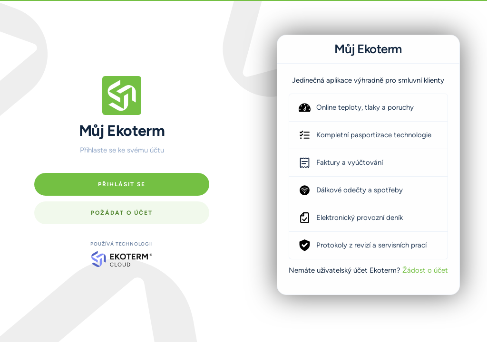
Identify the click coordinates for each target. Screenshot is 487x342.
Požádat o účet (122, 212)
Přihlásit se (122, 184)
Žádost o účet (425, 270)
